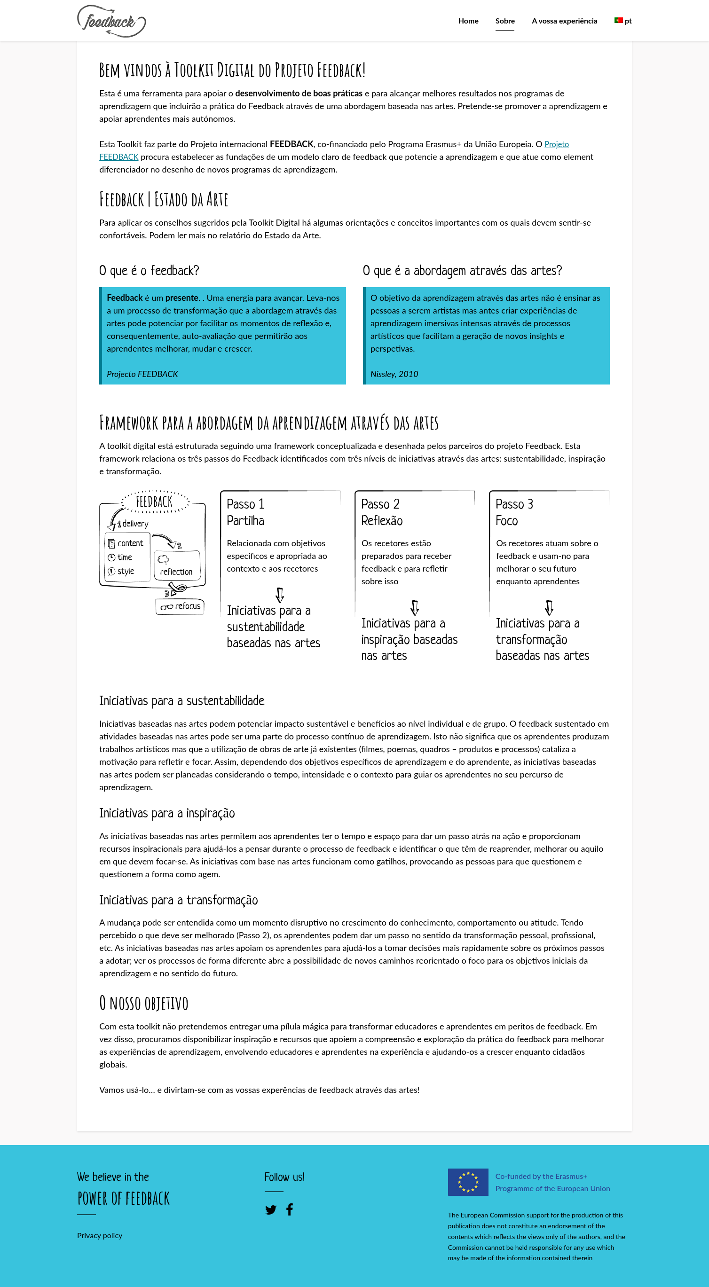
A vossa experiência (565, 20)
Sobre (505, 20)
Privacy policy (99, 1235)
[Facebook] (289, 1209)
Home (468, 20)
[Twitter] (271, 1209)
